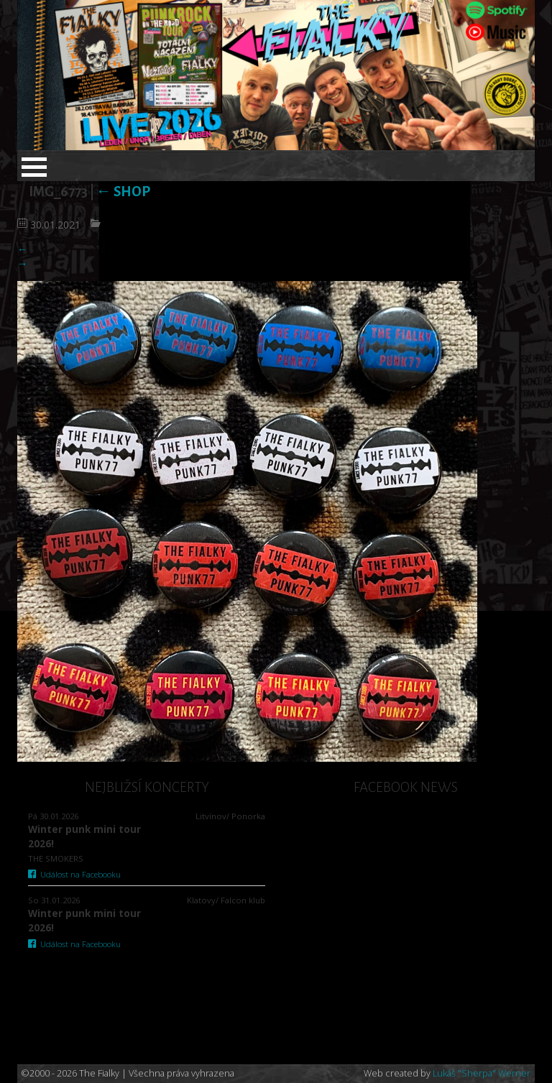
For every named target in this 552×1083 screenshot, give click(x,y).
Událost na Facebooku (74, 874)
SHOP (123, 191)
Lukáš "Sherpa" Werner (481, 1073)
